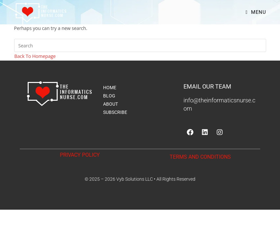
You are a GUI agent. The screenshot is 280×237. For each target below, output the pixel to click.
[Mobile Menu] (255, 12)
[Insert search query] (140, 45)
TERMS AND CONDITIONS (200, 157)
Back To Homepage (35, 56)
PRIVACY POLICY (80, 155)
